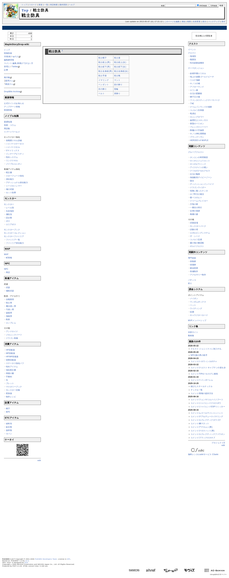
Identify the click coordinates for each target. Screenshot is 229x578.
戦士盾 (117, 58)
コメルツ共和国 (197, 110)
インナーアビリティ (15, 154)
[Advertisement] (114, 28)
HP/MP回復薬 (12, 356)
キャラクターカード (199, 315)
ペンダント (103, 84)
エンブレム (11, 323)
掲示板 (7, 77)
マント (117, 80)
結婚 (192, 312)
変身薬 (9, 393)
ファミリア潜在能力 (15, 243)
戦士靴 (117, 76)
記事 (6, 70)
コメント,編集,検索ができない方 (18, 63)
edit (39, 460)
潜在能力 (10, 179)
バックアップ (214, 21)
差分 (204, 21)
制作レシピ (11, 397)
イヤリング (103, 80)
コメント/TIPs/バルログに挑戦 (204, 374)
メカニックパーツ (14, 335)
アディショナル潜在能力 (17, 182)
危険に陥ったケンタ (199, 191)
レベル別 (10, 208)
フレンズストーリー (199, 127)
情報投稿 (8, 53)
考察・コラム (10, 125)
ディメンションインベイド (202, 184)
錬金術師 (194, 268)
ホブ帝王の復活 (197, 194)
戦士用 (9, 303)
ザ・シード (195, 236)
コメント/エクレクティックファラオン (208, 434)
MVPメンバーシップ (197, 320)
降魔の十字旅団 (197, 130)
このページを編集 (172, 21)
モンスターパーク (198, 226)
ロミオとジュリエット (200, 161)
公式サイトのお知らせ (14, 103)
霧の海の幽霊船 (197, 243)
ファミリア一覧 (13, 240)
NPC (6, 269)
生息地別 (10, 211)
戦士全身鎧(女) (121, 71)
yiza (26, 562)
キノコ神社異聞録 (198, 134)
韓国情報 (8, 110)
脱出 (192, 181)
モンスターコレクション (15, 233)
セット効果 (11, 192)
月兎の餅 (194, 204)
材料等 (9, 424)
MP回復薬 (10, 353)
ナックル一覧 (197, 390)
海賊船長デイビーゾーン (201, 177)
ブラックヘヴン (197, 137)
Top (25, 10)
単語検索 (54, 5)
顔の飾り (118, 84)
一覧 (46, 5)
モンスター (9, 204)
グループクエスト (196, 152)
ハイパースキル (13, 147)
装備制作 (194, 271)
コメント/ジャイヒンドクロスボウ (206, 403)
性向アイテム (12, 367)
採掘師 (193, 265)
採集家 (193, 261)
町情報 (9, 258)
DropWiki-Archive (12, 91)
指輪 (116, 89)
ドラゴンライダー (198, 187)
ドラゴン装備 (12, 338)
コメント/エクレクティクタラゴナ (206, 420)
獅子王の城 (195, 97)
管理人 (7, 66)
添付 (223, 21)
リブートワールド (12, 132)
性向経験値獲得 (197, 63)
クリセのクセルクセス (200, 171)
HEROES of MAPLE (199, 140)
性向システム (12, 157)
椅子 (8, 408)
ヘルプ (72, 5)
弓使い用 (10, 309)
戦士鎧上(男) (104, 62)
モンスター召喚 (13, 390)
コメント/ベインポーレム (202, 380)
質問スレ (9, 81)
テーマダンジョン (196, 68)
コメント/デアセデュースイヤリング (207, 416)
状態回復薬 (11, 360)
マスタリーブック (14, 387)
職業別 (193, 59)
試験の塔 (194, 229)
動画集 (191, 335)
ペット (193, 305)
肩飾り (117, 93)
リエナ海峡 (195, 80)
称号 (8, 412)
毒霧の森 (194, 214)
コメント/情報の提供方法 (202, 393)
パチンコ (192, 280)
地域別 (193, 56)
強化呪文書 (11, 370)
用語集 (7, 128)
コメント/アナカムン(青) (202, 427)
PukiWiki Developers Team (46, 559)
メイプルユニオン (14, 164)
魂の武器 (10, 189)
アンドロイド (12, 331)
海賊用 (9, 316)
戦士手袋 (102, 76)
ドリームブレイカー (199, 201)
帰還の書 (10, 373)
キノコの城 (195, 83)
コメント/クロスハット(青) (203, 431)
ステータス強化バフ (15, 363)
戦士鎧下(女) (120, 67)
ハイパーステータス (15, 144)
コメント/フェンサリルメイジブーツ (207, 399)
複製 (189, 21)
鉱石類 (9, 427)
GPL (69, 559)
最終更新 (63, 5)
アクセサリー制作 (198, 275)
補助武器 (10, 291)
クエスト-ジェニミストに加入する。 (207, 349)
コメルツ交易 (196, 239)
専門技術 (192, 258)
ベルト (101, 93)
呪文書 (9, 172)
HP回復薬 (10, 350)
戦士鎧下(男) (104, 67)
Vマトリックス (12, 150)
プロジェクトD (218, 443)
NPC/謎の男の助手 (199, 355)
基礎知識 (8, 122)
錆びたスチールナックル (202, 386)
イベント (192, 49)
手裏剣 (9, 377)
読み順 (9, 218)
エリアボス (11, 224)
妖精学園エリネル (198, 73)
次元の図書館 (196, 93)
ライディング (196, 308)
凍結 (183, 21)
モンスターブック (12, 230)
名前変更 (197, 21)
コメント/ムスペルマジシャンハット (207, 413)
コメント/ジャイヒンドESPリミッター (208, 407)
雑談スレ (9, 84)
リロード (33, 5)
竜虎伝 (193, 113)
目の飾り (102, 89)
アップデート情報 (12, 107)
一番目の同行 (196, 207)
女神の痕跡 (195, 211)
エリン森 (194, 90)
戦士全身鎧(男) (105, 71)
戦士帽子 (102, 58)
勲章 (8, 319)
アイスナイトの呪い (199, 167)
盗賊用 (9, 313)
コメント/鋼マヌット (200, 423)
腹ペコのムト (196, 197)
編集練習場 (9, 60)
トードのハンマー (14, 186)
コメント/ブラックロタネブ (203, 438)
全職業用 (10, 299)
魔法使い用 (11, 306)
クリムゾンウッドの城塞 (201, 107)
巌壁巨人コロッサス (199, 120)
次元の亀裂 (195, 174)
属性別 (9, 214)
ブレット (10, 383)
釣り (190, 283)
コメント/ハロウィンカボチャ (204, 361)
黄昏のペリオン (197, 123)
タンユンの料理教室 (199, 157)
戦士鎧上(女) (120, 62)
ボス (8, 221)
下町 (192, 103)
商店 (8, 272)
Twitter (15, 66)
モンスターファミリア (14, 236)
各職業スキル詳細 (14, 140)
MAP (6, 254)
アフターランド (197, 87)
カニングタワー (197, 117)
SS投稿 (7, 56)
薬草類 (9, 430)
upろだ (16, 56)
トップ (24, 5)
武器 (8, 287)
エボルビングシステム (200, 233)
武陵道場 (194, 223)
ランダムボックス (198, 302)
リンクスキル (12, 160)
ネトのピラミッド (198, 164)
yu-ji (27, 561)
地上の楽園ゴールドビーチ (202, 77)
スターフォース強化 (15, 176)
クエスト (192, 53)
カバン (9, 434)
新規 (40, 5)
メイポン (194, 298)
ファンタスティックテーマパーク (205, 100)
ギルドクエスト (197, 246)
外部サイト (193, 332)
